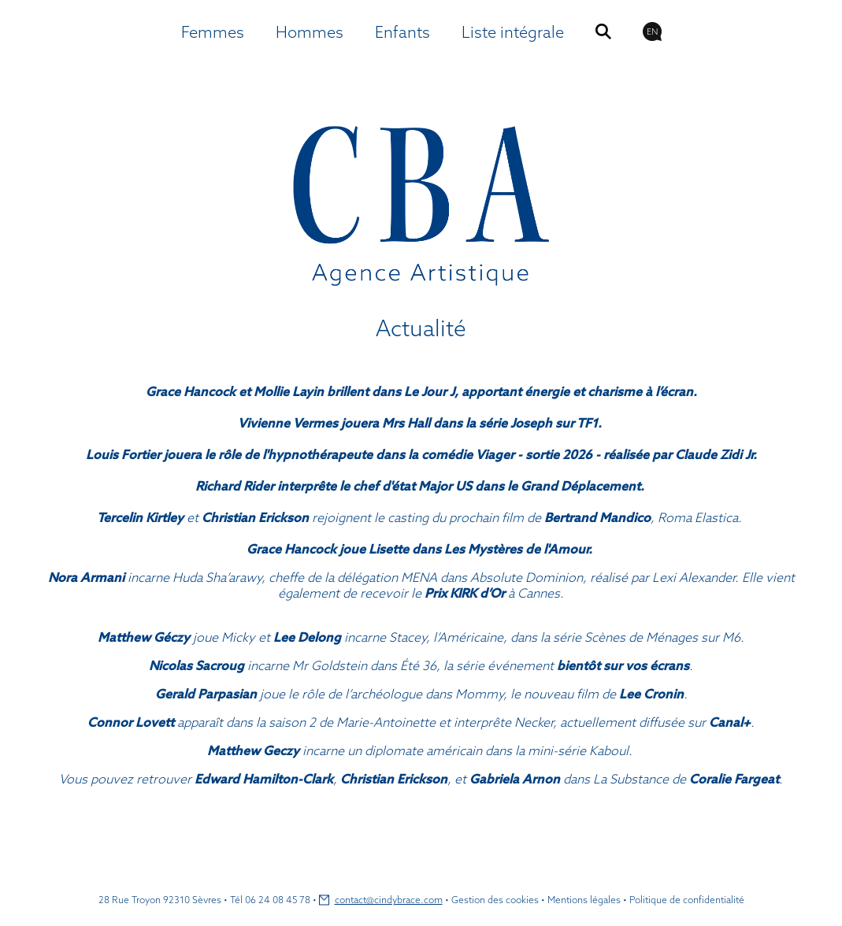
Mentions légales (584, 900)
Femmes (212, 32)
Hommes (309, 32)
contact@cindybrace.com (389, 900)
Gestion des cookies (495, 900)
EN (652, 31)
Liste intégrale (513, 32)
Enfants (402, 32)
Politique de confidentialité (686, 900)
